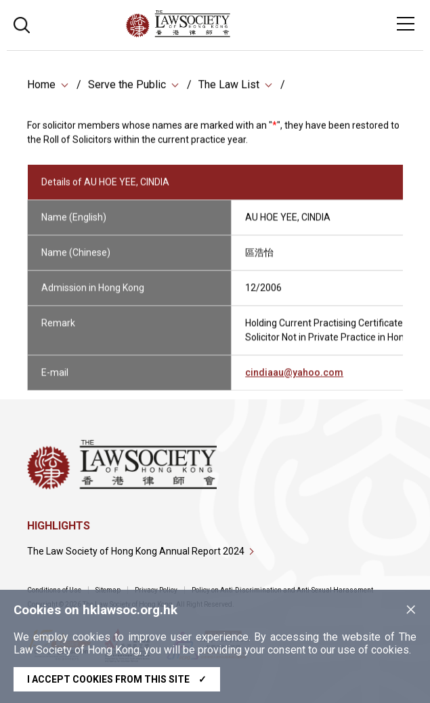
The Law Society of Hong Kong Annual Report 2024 (135, 551)
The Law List (228, 85)
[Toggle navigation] (405, 24)
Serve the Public (127, 85)
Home (41, 85)
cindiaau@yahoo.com (294, 378)
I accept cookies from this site (117, 679)
